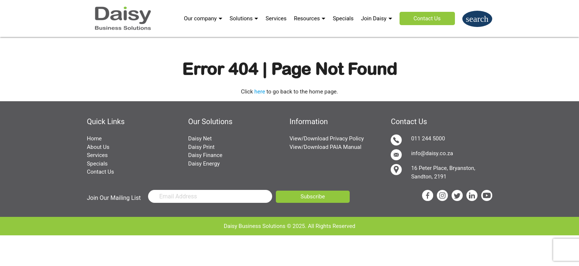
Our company (200, 18)
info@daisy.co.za (422, 154)
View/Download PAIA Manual (326, 147)
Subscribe (313, 196)
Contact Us (427, 18)
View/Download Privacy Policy (327, 138)
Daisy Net (200, 138)
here (259, 91)
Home (94, 138)
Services (276, 18)
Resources (307, 18)
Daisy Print (201, 147)
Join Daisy (374, 18)
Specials (343, 18)
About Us (98, 147)
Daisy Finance (205, 155)
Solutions (241, 18)
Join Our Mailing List (114, 197)
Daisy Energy (204, 163)
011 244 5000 (418, 140)
